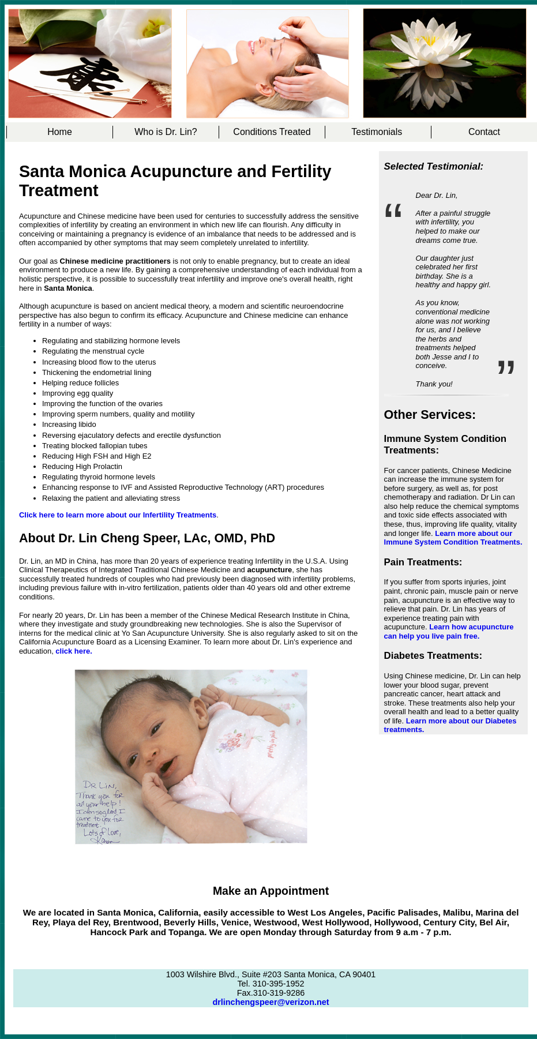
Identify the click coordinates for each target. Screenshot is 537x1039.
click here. (73, 651)
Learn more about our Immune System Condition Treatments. (453, 538)
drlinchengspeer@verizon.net (270, 1002)
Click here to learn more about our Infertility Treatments (117, 515)
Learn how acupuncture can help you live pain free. (449, 631)
